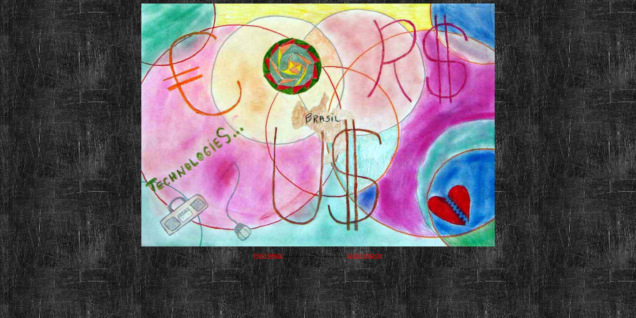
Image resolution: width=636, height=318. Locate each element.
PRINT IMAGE (269, 256)
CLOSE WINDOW (364, 256)
